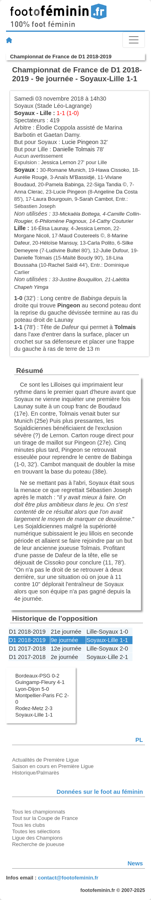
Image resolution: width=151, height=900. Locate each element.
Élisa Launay (53, 228)
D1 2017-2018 (27, 648)
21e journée (66, 631)
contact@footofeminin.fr (68, 878)
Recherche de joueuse (38, 844)
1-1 (124, 640)
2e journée (64, 657)
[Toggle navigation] (133, 40)
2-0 (124, 648)
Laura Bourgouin (52, 199)
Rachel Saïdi (62, 265)
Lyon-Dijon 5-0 (32, 689)
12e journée (66, 648)
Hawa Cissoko (112, 170)
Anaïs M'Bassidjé (75, 177)
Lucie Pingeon (80, 142)
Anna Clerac (28, 192)
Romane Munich (66, 170)
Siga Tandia (107, 184)
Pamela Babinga (65, 184)
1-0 (124, 631)
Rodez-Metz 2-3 (33, 708)
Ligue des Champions (37, 838)
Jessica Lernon (58, 162)
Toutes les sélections (36, 831)
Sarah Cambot (96, 199)
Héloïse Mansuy (58, 243)
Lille (46, 113)
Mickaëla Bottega (79, 214)
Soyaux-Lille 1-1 (34, 715)
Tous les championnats (38, 812)
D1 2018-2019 (27, 631)
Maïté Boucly (78, 258)
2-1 (124, 657)
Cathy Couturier (115, 221)
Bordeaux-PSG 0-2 (37, 676)
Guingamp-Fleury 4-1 (39, 682)
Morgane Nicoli (31, 236)
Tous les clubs (28, 825)
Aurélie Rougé (30, 177)
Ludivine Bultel (63, 250)
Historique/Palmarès (35, 773)
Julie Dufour (114, 250)
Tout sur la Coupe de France (45, 818)
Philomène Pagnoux (62, 221)
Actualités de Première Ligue (45, 760)
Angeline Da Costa (116, 192)
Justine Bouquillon (81, 279)
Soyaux (24, 113)
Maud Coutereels (79, 236)
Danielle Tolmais (74, 149)
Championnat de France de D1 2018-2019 (61, 57)
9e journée (64, 640)
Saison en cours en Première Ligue (52, 766)
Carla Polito (100, 243)
